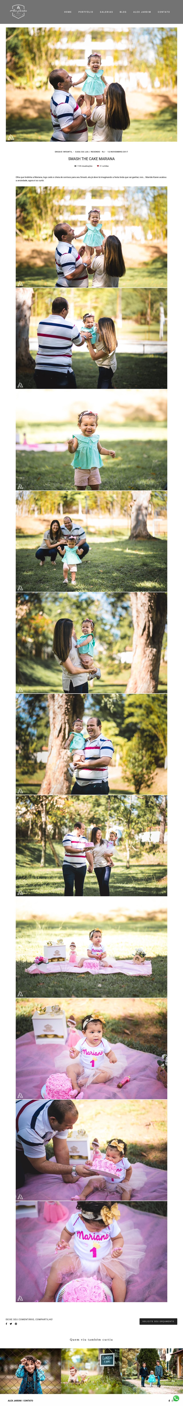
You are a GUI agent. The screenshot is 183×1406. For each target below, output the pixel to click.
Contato (28, 1401)
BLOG (123, 12)
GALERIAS (106, 12)
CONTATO (164, 12)
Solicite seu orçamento (158, 1321)
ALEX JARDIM (142, 12)
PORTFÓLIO (85, 12)
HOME (68, 12)
